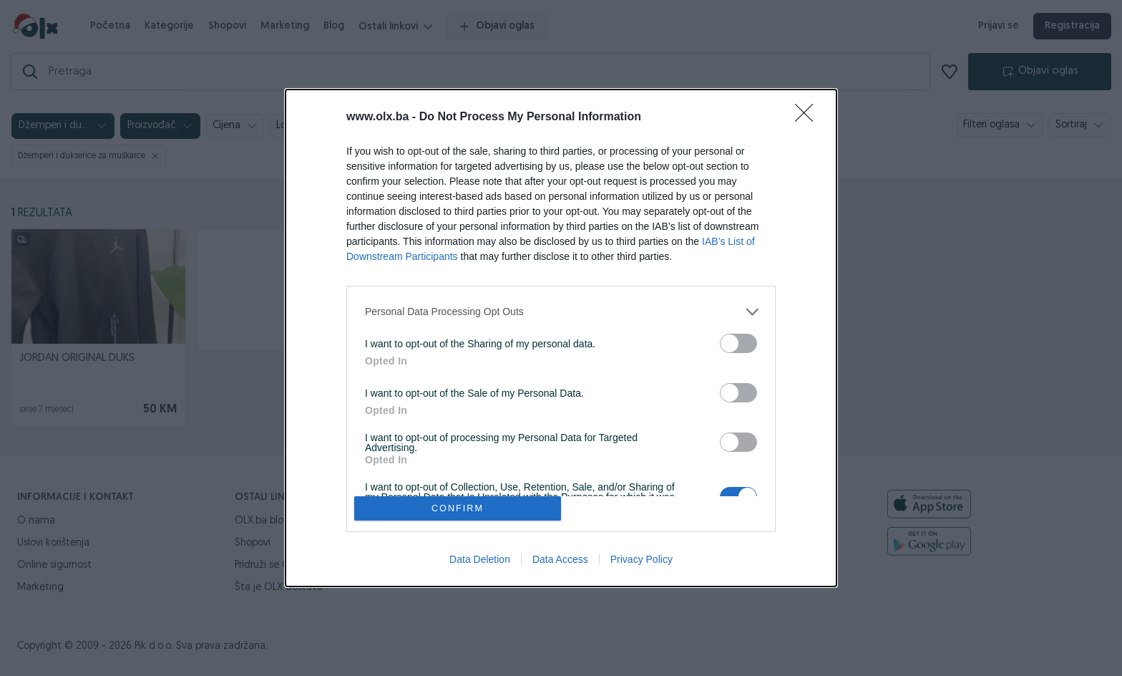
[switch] (738, 343)
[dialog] (561, 338)
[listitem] (561, 311)
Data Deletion (479, 559)
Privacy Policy (641, 559)
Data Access (560, 559)
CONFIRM (457, 508)
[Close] (808, 117)
